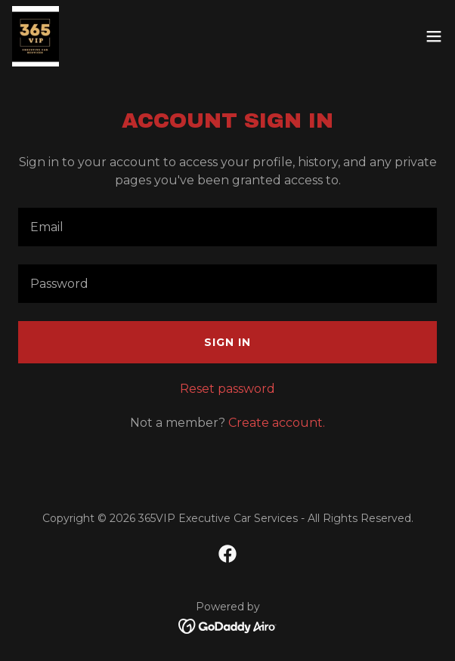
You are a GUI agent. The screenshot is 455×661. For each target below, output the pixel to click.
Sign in (227, 342)
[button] (434, 36)
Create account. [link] (276, 422)
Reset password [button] (227, 388)
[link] (35, 36)
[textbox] (227, 227)
